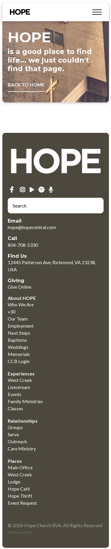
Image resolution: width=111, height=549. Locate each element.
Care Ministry (22, 448)
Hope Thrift (20, 496)
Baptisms (17, 340)
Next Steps (19, 333)
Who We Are (21, 304)
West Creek (20, 380)
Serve (13, 434)
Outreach (17, 441)
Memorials (19, 354)
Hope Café (19, 488)
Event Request (22, 503)
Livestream (19, 387)
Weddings (18, 347)
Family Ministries (25, 401)
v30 (11, 311)
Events (14, 394)
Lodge (14, 481)
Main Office (20, 467)
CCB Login (19, 361)
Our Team (18, 318)
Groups (15, 427)
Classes (15, 408)
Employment (20, 326)
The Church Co (19, 532)
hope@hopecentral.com (32, 227)
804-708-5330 (23, 245)
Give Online (19, 287)
